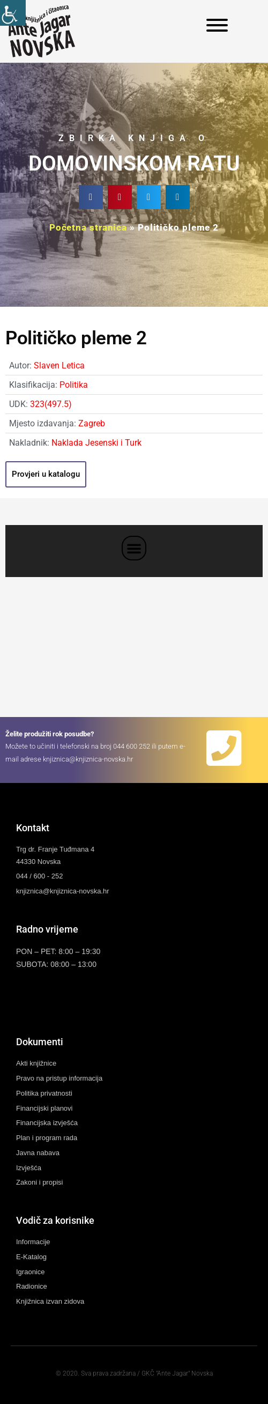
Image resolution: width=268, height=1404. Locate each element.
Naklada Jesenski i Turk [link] (96, 443)
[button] (91, 197)
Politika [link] (73, 385)
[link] (13, 13)
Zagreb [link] (91, 423)
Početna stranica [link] (88, 227)
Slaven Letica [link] (59, 365)
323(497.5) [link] (51, 404)
